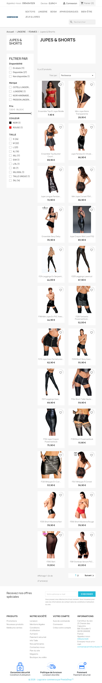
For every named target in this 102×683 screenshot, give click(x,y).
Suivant (90, 575)
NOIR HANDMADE (22, 95)
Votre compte (61, 616)
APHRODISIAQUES (69, 11)
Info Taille (34, 640)
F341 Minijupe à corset (82, 481)
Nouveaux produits (15, 624)
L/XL (16, 164)
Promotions (12, 621)
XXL (16, 155)
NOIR (17, 123)
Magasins (34, 654)
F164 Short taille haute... (82, 399)
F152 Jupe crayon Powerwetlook (51, 440)
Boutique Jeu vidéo (38, 657)
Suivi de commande (61, 621)
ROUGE (18, 127)
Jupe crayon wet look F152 (82, 236)
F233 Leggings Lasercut (82, 276)
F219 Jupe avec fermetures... (51, 359)
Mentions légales (37, 624)
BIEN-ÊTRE (86, 11)
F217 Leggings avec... (51, 399)
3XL (16, 180)
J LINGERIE (19, 91)
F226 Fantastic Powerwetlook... (82, 317)
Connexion (58, 624)
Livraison (34, 621)
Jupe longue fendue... (51, 196)
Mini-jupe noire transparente (82, 112)
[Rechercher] (82, 22)
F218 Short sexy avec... (82, 359)
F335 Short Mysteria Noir (51, 521)
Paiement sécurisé (38, 637)
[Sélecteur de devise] (53, 3)
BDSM (53, 11)
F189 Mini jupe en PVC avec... (51, 316)
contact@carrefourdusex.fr (89, 646)
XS (16, 168)
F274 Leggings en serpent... (51, 276)
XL (16, 151)
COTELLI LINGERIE (22, 87)
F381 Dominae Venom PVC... (82, 561)
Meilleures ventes (14, 627)
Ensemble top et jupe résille (51, 111)
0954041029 (28, 3)
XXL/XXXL (18, 172)
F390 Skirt (51, 561)
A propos (34, 634)
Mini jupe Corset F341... (82, 196)
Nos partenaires (37, 644)
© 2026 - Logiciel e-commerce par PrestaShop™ (51, 679)
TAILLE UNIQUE (21, 176)
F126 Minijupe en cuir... (51, 481)
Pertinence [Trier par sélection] (77, 75)
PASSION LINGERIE (22, 99)
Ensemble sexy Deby (51, 236)
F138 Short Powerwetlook (82, 439)
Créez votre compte (62, 627)
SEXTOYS (30, 11)
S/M (16, 160)
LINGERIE (42, 11)
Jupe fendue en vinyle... (82, 154)
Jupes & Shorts (15, 42)
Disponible (20, 72)
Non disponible (21, 76)
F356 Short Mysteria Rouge (82, 521)
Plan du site (35, 650)
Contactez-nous (37, 647)
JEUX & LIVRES (32, 16)
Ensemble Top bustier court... (51, 155)
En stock (19, 68)
